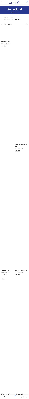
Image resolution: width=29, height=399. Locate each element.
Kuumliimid (4, 44)
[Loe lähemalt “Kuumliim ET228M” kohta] (3, 274)
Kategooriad (13, 12)
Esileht (6, 17)
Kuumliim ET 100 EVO (21, 270)
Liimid (11, 17)
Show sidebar (8, 24)
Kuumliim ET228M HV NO (21, 145)
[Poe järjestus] (27, 24)
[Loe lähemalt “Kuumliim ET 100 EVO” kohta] (17, 274)
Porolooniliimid (8, 19)
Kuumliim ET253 (5, 42)
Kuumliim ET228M (6, 270)
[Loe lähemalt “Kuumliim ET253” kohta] (3, 46)
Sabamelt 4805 (5, 394)
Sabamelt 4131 (19, 394)
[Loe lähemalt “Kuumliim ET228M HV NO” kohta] (17, 151)
